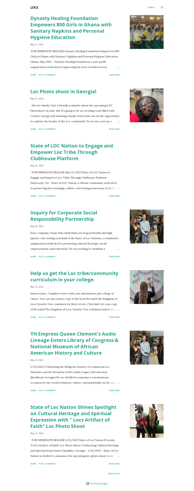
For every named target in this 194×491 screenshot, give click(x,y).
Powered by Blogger (97, 483)
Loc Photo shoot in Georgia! (63, 91)
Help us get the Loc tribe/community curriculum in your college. (74, 276)
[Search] (151, 7)
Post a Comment (47, 75)
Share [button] (33, 75)
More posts (114, 473)
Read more (114, 75)
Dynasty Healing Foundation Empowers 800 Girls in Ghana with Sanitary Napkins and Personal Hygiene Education (71, 27)
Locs (34, 7)
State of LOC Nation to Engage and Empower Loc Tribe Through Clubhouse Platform (71, 152)
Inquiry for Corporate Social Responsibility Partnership (63, 215)
